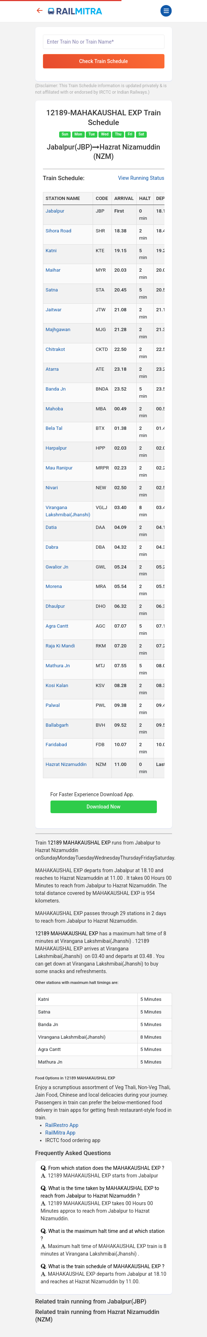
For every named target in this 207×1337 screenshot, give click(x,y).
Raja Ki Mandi (60, 646)
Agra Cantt (57, 626)
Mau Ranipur (59, 468)
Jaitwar (54, 309)
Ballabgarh (57, 725)
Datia (51, 527)
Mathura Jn (58, 665)
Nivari (52, 487)
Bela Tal (54, 428)
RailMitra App (60, 1133)
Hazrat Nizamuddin (66, 764)
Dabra (52, 547)
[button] (103, 803)
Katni (51, 250)
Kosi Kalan (57, 685)
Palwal (53, 705)
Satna (52, 290)
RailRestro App (62, 1125)
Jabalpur (55, 211)
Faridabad (56, 744)
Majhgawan (58, 329)
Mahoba (54, 408)
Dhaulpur (55, 606)
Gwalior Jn (57, 567)
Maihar (53, 270)
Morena (54, 586)
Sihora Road (58, 230)
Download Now (103, 807)
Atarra (52, 369)
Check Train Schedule (103, 61)
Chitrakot (55, 349)
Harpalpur (56, 448)
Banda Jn (56, 389)
